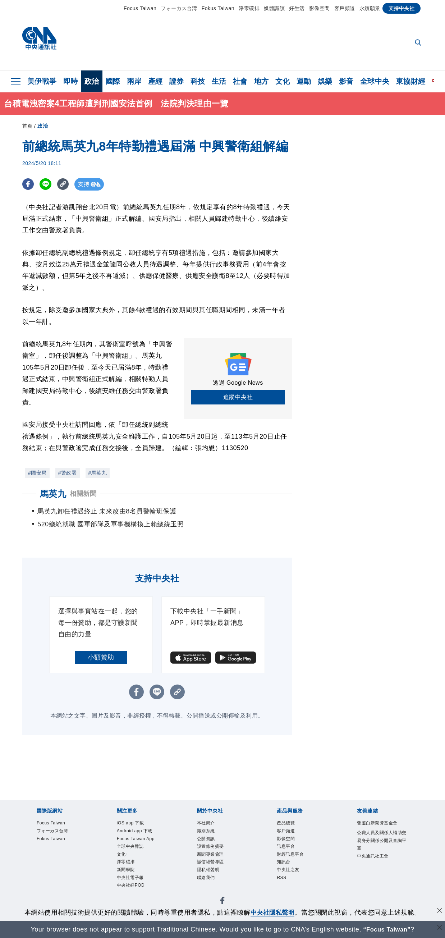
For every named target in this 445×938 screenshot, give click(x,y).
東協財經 (411, 81)
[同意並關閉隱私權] (438, 911)
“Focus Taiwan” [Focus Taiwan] (387, 929)
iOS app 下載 (135, 823)
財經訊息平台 (296, 861)
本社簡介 (209, 823)
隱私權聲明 (213, 880)
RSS (283, 889)
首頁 (27, 126)
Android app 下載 (141, 833)
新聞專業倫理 (216, 861)
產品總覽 (289, 823)
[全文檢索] (419, 43)
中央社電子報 (136, 889)
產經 (155, 81)
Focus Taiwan (140, 8)
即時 (70, 81)
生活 (219, 81)
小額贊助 (101, 657)
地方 (261, 81)
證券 (176, 81)
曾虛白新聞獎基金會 (382, 828)
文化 (282, 81)
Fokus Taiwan (218, 8)
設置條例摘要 (216, 852)
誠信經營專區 (216, 871)
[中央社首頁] (39, 40)
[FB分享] (28, 184)
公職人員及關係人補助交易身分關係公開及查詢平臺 (382, 852)
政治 (91, 81)
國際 (113, 81)
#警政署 (67, 473)
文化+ (125, 861)
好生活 (297, 8)
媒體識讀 (274, 8)
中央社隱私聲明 (272, 912)
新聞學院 (129, 880)
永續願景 (369, 8)
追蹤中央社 (238, 397)
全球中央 (375, 81)
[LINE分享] (47, 184)
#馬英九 (97, 473)
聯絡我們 (209, 889)
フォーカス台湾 (179, 8)
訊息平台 (289, 852)
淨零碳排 (249, 8)
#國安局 (37, 473)
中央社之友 (292, 880)
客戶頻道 (344, 8)
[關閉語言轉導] (438, 928)
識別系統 (209, 833)
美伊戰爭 (42, 81)
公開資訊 (209, 842)
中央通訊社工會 (379, 871)
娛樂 (325, 81)
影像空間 (319, 8)
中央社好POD (136, 899)
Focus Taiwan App (142, 842)
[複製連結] (65, 184)
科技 (198, 81)
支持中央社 (402, 8)
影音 (346, 81)
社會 (240, 81)
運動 (304, 81)
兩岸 (134, 81)
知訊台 (286, 871)
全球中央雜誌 (136, 852)
